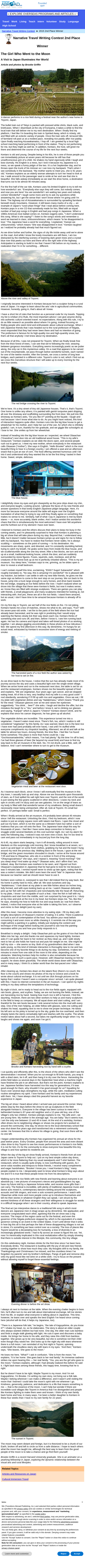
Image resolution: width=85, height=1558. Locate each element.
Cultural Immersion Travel (15, 1479)
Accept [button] (77, 1554)
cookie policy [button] (40, 1514)
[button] (82, 1502)
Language (73, 21)
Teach (32, 21)
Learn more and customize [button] (17, 1554)
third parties (45, 1517)
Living (22, 21)
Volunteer (51, 21)
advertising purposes (69, 1522)
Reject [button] (63, 1554)
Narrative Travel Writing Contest (18, 31)
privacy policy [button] (22, 1509)
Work (14, 21)
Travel (5, 21)
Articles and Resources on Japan (19, 1474)
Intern (41, 21)
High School (9, 25)
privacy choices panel (10, 1548)
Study (62, 21)
